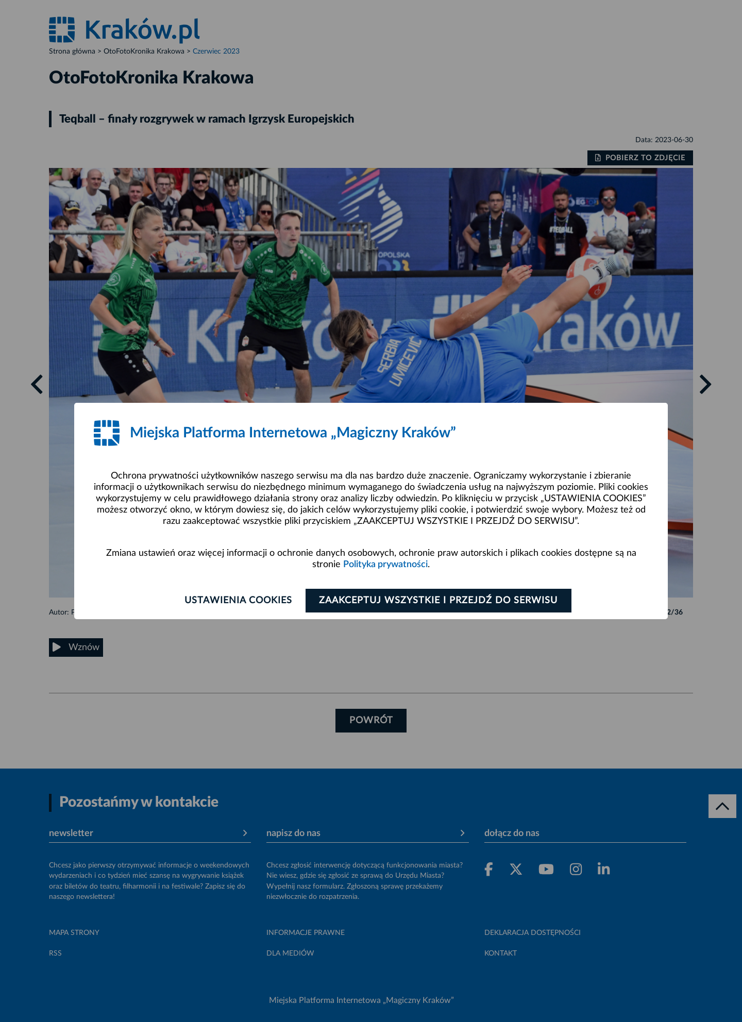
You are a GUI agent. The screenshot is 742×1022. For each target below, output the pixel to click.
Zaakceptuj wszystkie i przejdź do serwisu (438, 600)
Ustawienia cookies (238, 600)
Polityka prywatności (385, 564)
